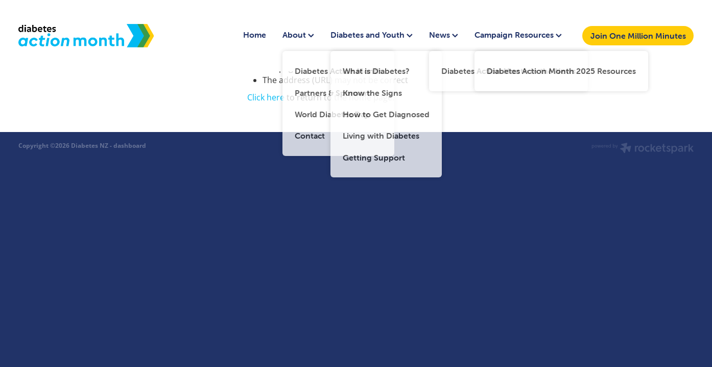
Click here (265, 97)
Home (254, 35)
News (443, 35)
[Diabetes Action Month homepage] (85, 35)
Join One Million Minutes (638, 36)
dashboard (129, 145)
